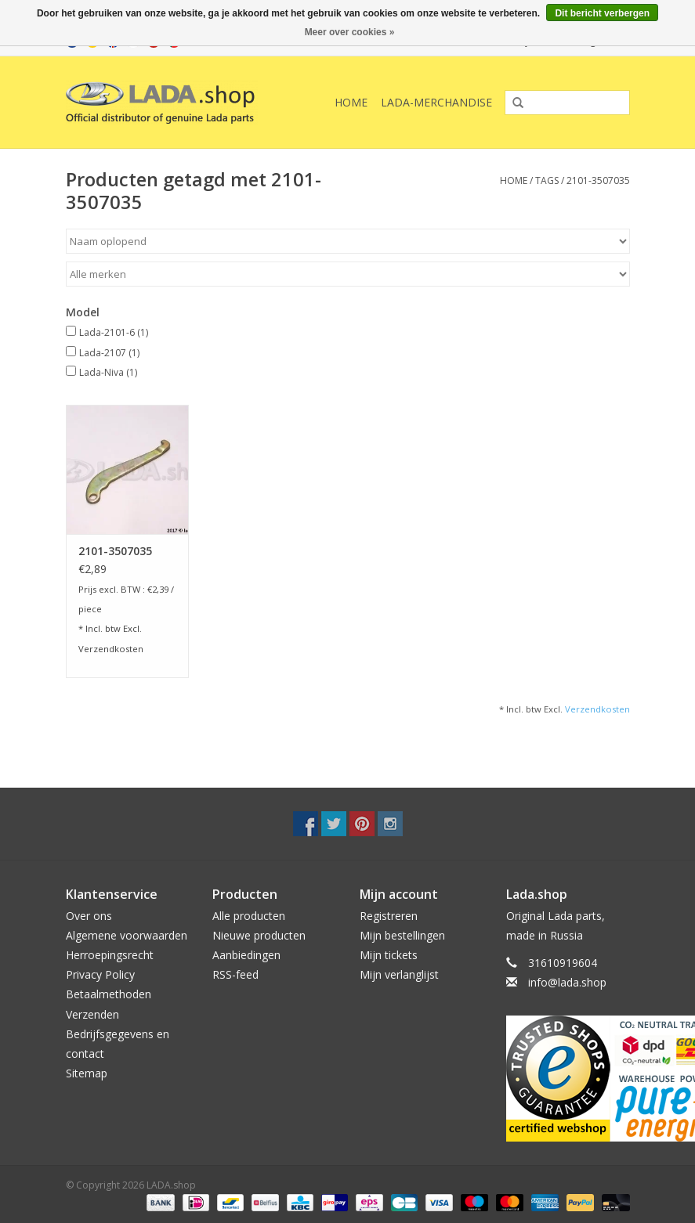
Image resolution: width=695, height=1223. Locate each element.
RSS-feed (235, 974)
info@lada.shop (567, 982)
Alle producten (248, 915)
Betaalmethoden (108, 994)
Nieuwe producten (259, 935)
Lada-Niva (108, 372)
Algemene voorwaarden (126, 935)
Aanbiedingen (246, 954)
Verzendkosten (110, 649)
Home (351, 102)
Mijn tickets (389, 954)
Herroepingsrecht (110, 954)
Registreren (389, 915)
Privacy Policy (100, 974)
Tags (547, 180)
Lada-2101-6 (113, 332)
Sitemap (86, 1073)
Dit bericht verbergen (602, 13)
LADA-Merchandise (436, 102)
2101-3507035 (598, 180)
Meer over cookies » (350, 32)
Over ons (89, 915)
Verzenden (92, 1014)
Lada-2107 (109, 352)
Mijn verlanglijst (399, 974)
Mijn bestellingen (402, 935)
